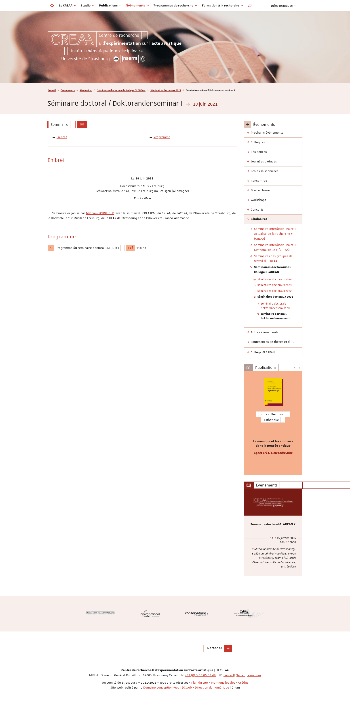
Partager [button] (214, 648)
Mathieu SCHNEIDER (100, 213)
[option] (273, 423)
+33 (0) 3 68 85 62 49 (200, 675)
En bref (62, 137)
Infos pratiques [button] (284, 6)
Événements (68, 90)
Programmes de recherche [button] (175, 6)
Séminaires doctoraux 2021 (165, 90)
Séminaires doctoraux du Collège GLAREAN (121, 90)
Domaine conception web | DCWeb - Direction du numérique (186, 687)
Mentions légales (223, 682)
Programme (162, 137)
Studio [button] (88, 6)
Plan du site (199, 682)
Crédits (243, 682)
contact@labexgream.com (242, 675)
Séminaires (86, 90)
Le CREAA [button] (67, 6)
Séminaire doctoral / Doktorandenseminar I (275, 316)
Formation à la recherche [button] (222, 6)
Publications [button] (110, 6)
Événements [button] (137, 6)
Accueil (52, 90)
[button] (249, 5)
